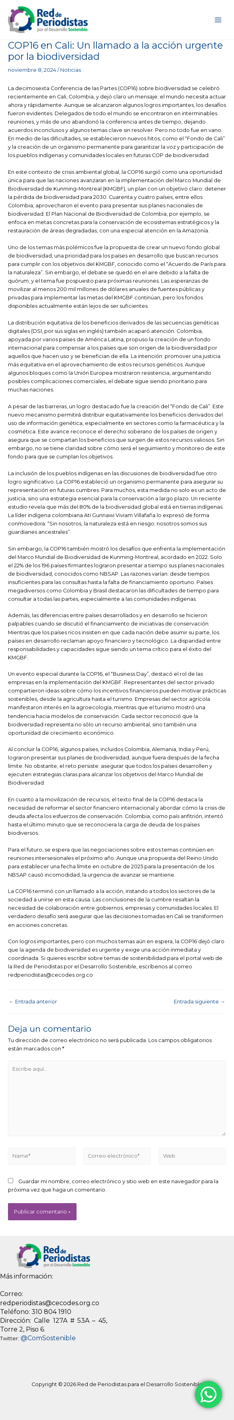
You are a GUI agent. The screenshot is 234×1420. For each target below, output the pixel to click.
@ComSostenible (48, 1338)
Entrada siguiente (199, 1002)
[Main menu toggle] (218, 20)
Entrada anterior (33, 1002)
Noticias (70, 70)
